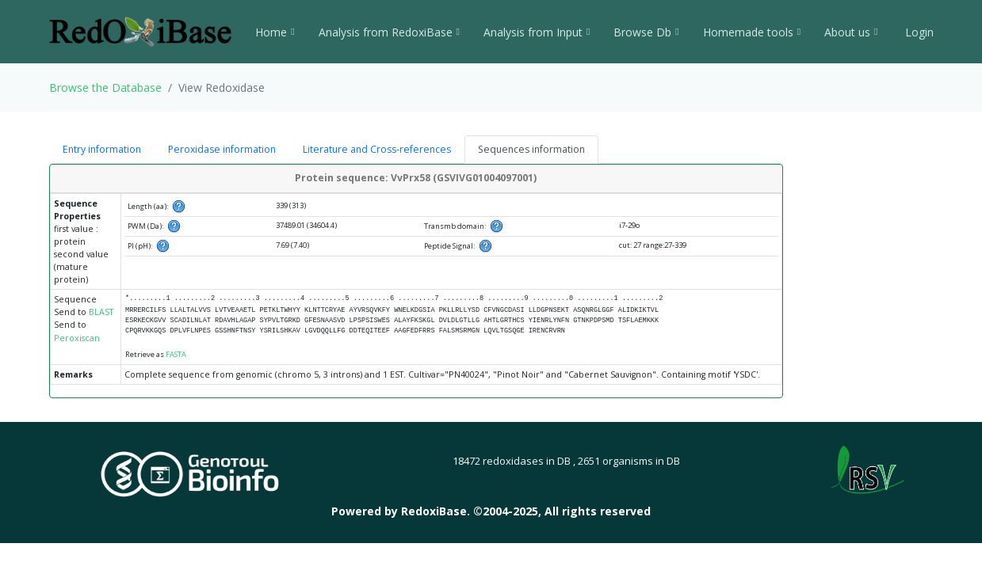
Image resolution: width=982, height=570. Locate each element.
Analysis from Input (536, 32)
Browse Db (645, 32)
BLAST (101, 311)
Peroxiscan (77, 338)
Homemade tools (752, 32)
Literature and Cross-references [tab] (377, 149)
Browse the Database (105, 87)
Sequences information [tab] (531, 149)
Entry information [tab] (102, 149)
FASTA (176, 354)
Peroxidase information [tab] (222, 149)
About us (850, 32)
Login (918, 32)
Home (274, 32)
